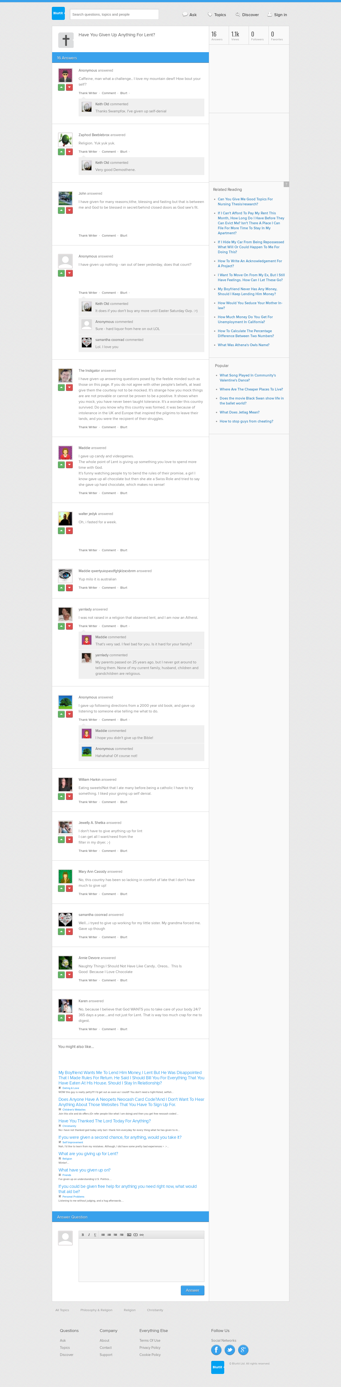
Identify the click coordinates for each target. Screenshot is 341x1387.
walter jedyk (88, 514)
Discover (246, 14)
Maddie (84, 448)
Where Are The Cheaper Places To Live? (251, 389)
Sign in (276, 14)
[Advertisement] (133, 219)
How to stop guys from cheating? (246, 421)
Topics (216, 14)
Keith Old (102, 104)
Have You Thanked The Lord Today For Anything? (104, 1121)
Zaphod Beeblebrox (94, 135)
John (82, 193)
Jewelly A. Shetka (92, 823)
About (104, 1340)
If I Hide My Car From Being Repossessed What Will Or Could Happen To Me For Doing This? (251, 247)
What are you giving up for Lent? (88, 1154)
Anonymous (88, 70)
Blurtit (58, 14)
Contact (106, 1348)
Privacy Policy (149, 1348)
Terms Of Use (149, 1340)
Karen (83, 1001)
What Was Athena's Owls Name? (243, 345)
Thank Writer (88, 93)
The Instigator (89, 370)
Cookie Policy (150, 1355)
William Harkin (89, 779)
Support (106, 1355)
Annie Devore (89, 958)
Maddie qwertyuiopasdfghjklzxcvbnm (107, 571)
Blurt (123, 93)
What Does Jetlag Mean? (240, 412)
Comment (109, 93)
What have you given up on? (84, 1170)
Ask (189, 14)
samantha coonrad (109, 340)
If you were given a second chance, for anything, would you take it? (120, 1137)
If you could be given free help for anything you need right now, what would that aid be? (127, 1189)
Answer (192, 1290)
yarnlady (85, 609)
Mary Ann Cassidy (92, 871)
